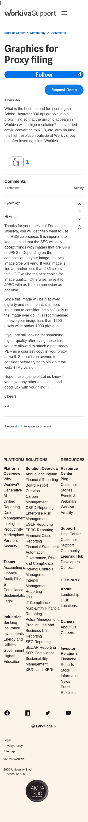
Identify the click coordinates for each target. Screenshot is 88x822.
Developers (70, 562)
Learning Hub (72, 556)
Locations (69, 606)
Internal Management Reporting (36, 585)
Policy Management (42, 619)
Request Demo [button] (64, 91)
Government (14, 650)
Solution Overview (42, 469)
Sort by (79, 188)
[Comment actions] (79, 227)
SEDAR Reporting (41, 647)
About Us (68, 627)
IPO (29, 597)
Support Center (14, 32)
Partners (11, 540)
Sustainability (15, 595)
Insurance (12, 628)
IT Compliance (38, 603)
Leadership (70, 595)
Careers (68, 622)
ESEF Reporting (39, 524)
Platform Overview (12, 471)
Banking (10, 622)
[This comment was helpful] (79, 204)
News (65, 681)
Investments (14, 634)
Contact (67, 568)
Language (46, 726)
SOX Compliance (40, 653)
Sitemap (9, 751)
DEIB (65, 600)
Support (68, 528)
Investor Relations (69, 651)
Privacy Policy (13, 745)
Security (10, 546)
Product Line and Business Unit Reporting (40, 630)
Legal (8, 601)
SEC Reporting (38, 642)
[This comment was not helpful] (79, 219)
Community (38, 32)
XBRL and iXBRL (40, 670)
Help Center (71, 534)
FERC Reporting (39, 530)
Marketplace (14, 535)
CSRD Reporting (40, 508)
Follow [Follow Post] (44, 74)
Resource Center (69, 471)
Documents (58, 32)
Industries (12, 617)
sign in (19, 426)
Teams (9, 562)
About (66, 589)
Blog (64, 479)
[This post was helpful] (16, 162)
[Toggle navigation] (69, 13)
